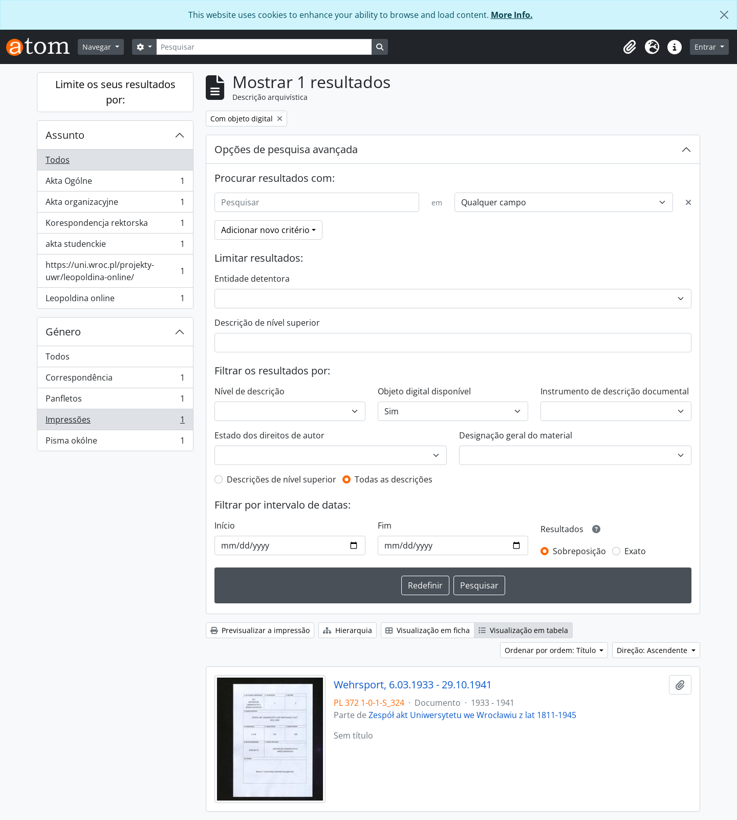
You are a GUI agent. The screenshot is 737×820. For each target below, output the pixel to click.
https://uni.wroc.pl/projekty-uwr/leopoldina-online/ (115, 271)
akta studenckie (115, 246)
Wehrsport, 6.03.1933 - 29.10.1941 (413, 685)
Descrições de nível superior (281, 479)
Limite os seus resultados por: (115, 92)
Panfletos (115, 400)
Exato (635, 551)
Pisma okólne (115, 442)
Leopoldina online (115, 300)
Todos (58, 159)
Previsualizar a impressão (260, 630)
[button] (629, 47)
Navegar (97, 47)
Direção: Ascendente (653, 650)
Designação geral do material (515, 435)
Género (63, 332)
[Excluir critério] (688, 202)
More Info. (512, 14)
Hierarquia (347, 630)
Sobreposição (579, 551)
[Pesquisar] (264, 47)
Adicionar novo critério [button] (265, 230)
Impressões (115, 421)
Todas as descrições (393, 479)
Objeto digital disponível (424, 391)
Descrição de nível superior (267, 322)
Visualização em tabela (523, 630)
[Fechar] (724, 15)
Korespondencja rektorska (115, 225)
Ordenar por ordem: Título (551, 650)
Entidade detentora (252, 278)
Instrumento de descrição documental (614, 391)
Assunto (65, 135)
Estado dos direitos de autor (269, 435)
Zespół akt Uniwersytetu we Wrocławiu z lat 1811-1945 (472, 715)
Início (224, 525)
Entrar (706, 47)
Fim (385, 525)
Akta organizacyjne (115, 204)
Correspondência (115, 379)
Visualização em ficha (427, 630)
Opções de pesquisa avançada (286, 149)
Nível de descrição (249, 391)
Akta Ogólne (115, 183)
